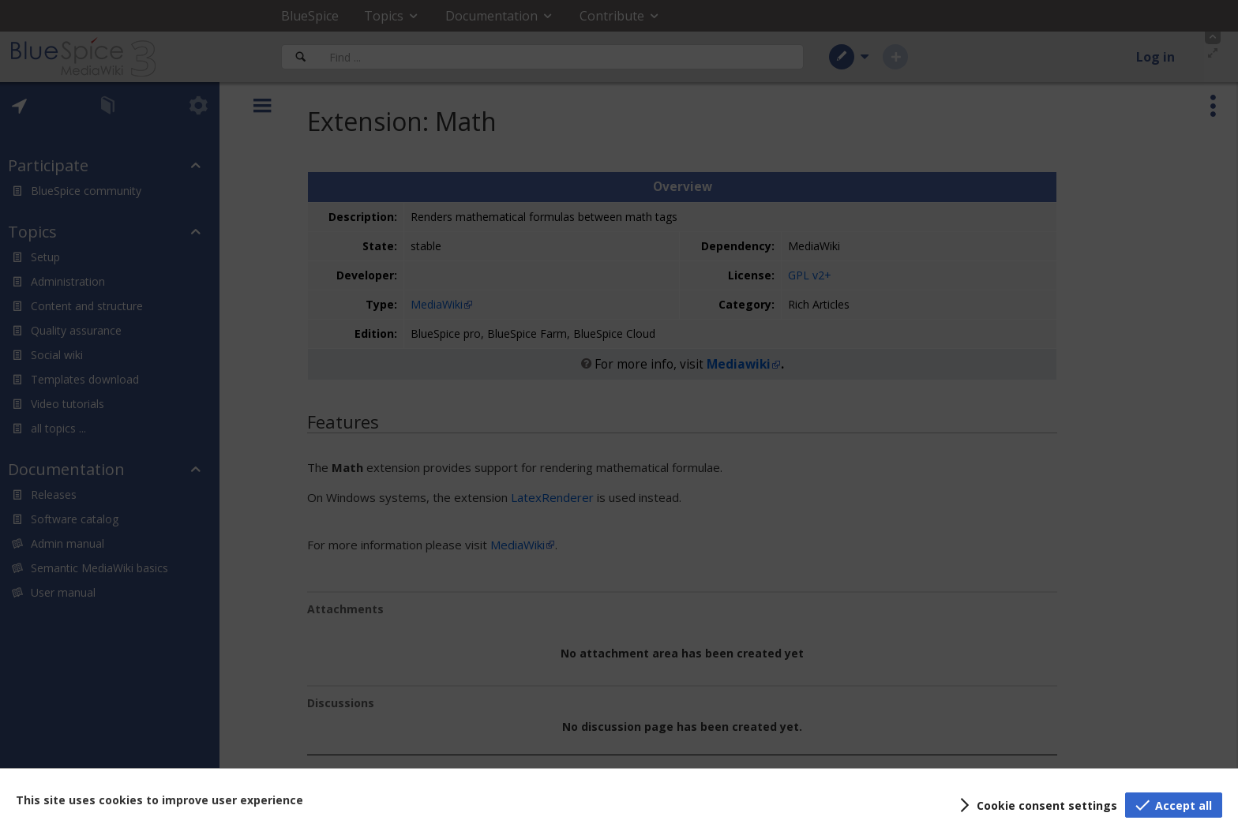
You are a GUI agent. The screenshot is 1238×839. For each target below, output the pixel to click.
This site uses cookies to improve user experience (159, 799)
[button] (1036, 805)
